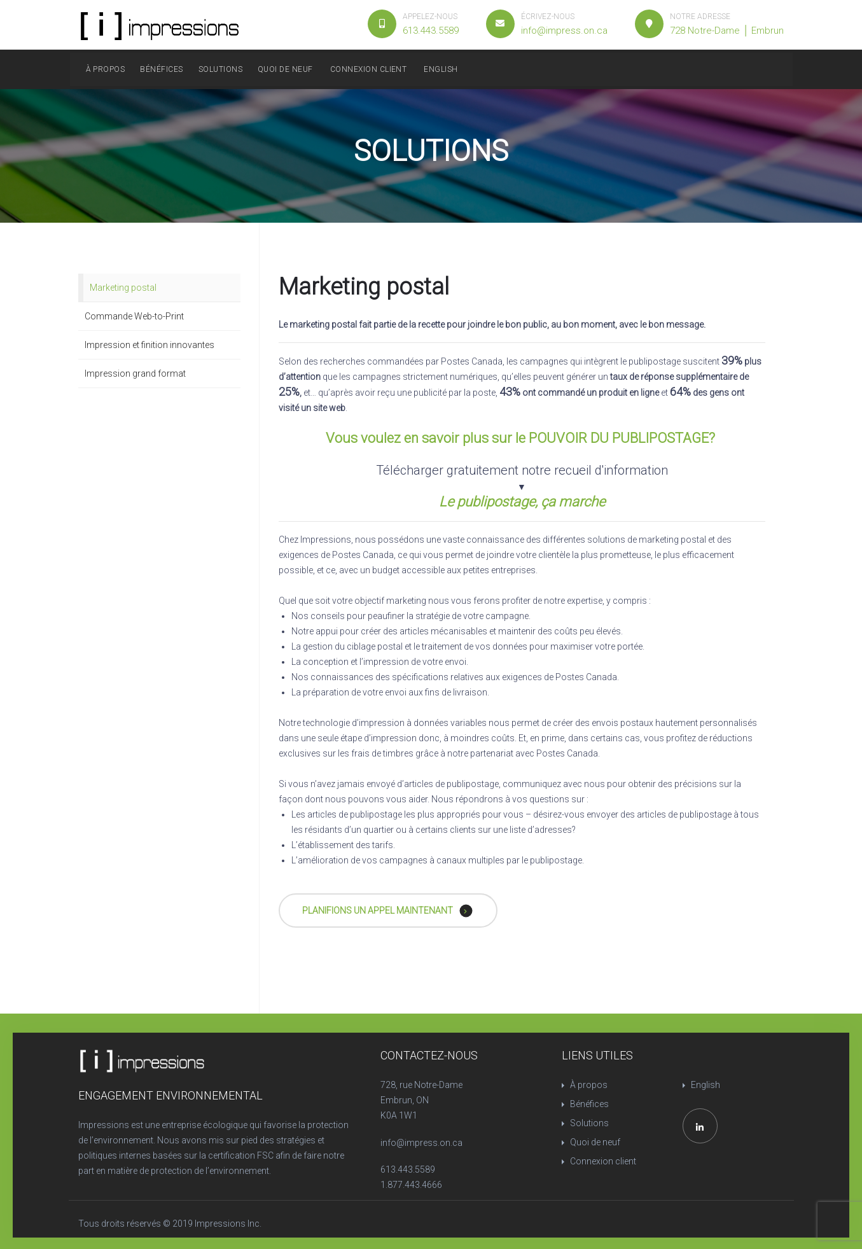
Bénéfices (161, 69)
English (440, 69)
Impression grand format (135, 373)
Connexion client (368, 69)
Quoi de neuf (285, 69)
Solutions (220, 69)
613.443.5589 (407, 1169)
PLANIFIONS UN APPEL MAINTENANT (387, 911)
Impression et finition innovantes (149, 345)
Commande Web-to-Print (134, 316)
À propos (105, 69)
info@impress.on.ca (421, 1143)
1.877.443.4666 (411, 1185)
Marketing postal (123, 288)
